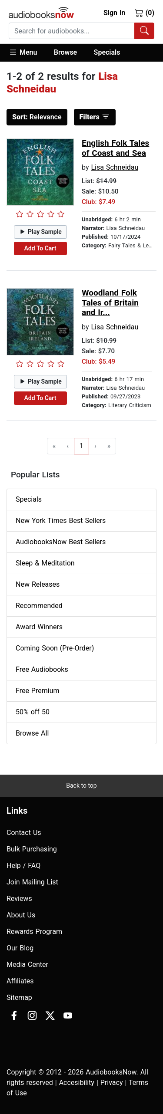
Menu (23, 52)
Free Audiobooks (42, 669)
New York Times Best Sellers (61, 520)
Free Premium (37, 691)
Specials (107, 52)
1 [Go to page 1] (81, 446)
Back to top (81, 785)
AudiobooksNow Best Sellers (61, 542)
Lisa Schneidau (114, 167)
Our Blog (20, 948)
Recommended (39, 605)
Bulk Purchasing (32, 849)
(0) (144, 12)
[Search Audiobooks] (144, 31)
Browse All (32, 733)
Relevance (37, 117)
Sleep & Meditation (45, 563)
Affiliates (20, 981)
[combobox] (81, 31)
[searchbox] (72, 31)
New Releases (38, 584)
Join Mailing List (32, 882)
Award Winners (39, 627)
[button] (27, 53)
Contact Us (24, 832)
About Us (21, 915)
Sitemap (19, 997)
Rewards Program (34, 931)
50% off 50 (33, 712)
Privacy (111, 1082)
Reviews (19, 898)
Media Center (27, 964)
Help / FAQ (23, 865)
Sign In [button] (114, 13)
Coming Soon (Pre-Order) (55, 648)
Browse (65, 52)
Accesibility (76, 1082)
